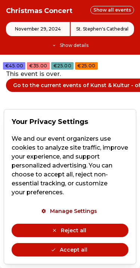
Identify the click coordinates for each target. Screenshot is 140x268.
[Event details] (70, 35)
